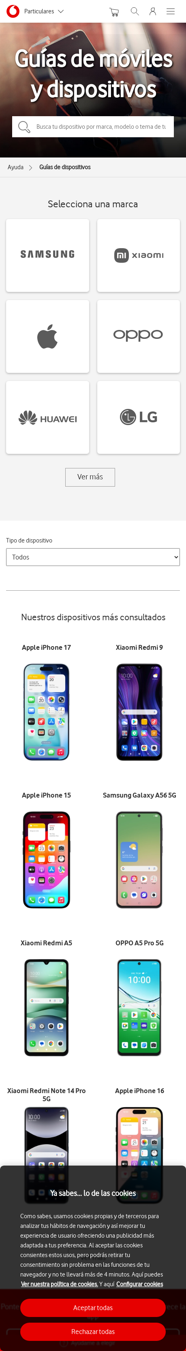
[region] (93, 1258)
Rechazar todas (93, 1332)
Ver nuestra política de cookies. (59, 1284)
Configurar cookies (139, 1284)
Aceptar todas (93, 1308)
